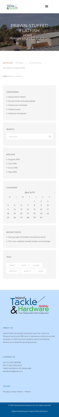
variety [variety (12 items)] (40, 271)
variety (18, 76)
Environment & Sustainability (21, 101)
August (14, 159)
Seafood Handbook (17, 113)
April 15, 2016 (8, 63)
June (12, 167)
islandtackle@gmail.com (13, 371)
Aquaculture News (17, 97)
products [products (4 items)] (27, 271)
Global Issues (14, 109)
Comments (36, 63)
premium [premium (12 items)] (13, 271)
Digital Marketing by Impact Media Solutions (30, 411)
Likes (20, 63)
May (12, 172)
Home (27, 35)
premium (11, 76)
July (12, 163)
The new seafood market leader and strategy (29, 241)
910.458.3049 (16, 362)
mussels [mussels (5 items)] (36, 265)
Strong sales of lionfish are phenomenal (26, 237)
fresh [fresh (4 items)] (24, 265)
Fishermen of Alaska (17, 105)
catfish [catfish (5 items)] (12, 265)
